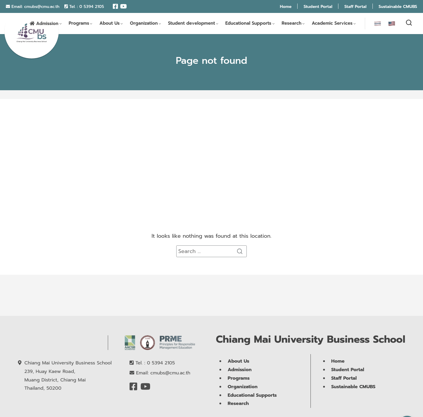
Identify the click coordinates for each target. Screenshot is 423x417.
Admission (47, 24)
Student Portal (317, 7)
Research (292, 24)
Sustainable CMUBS (398, 7)
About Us (109, 24)
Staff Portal (355, 7)
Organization (144, 24)
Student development (191, 24)
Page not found (211, 60)
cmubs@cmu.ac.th (41, 7)
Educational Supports (248, 24)
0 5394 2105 (91, 7)
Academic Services (332, 24)
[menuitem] (377, 23)
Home (286, 7)
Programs (79, 24)
